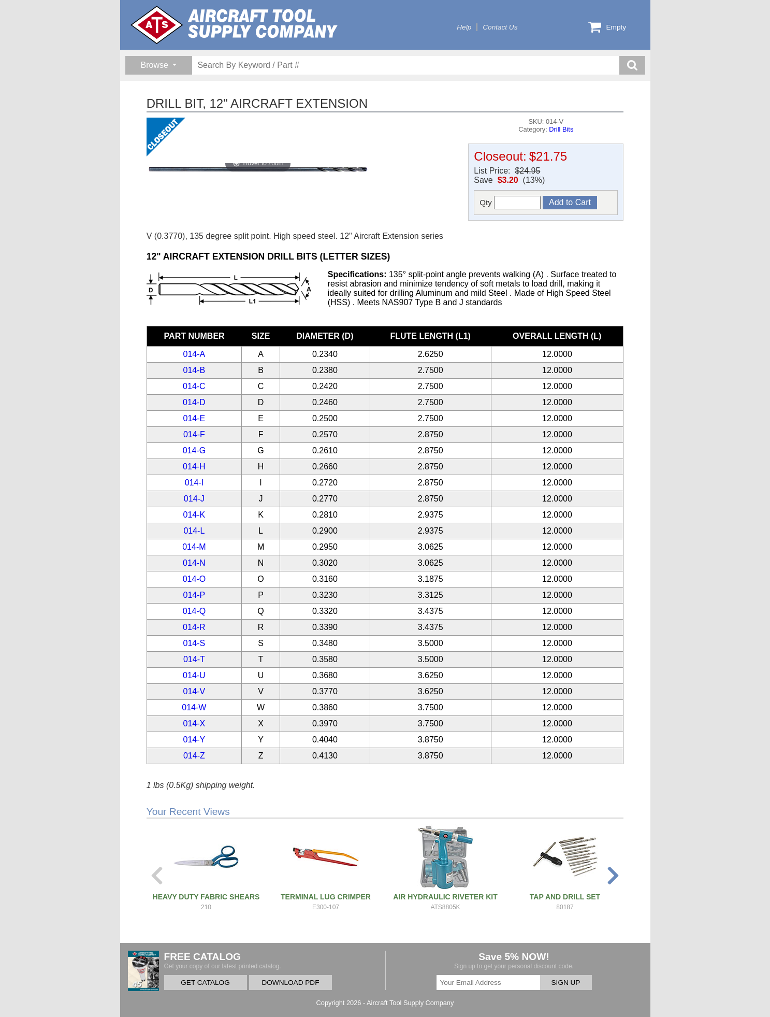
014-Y (194, 739)
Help (464, 27)
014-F (194, 434)
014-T (194, 659)
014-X (194, 723)
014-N (194, 562)
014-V (194, 691)
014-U (194, 675)
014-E (194, 418)
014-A (194, 354)
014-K (194, 514)
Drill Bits (561, 129)
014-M (194, 546)
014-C (194, 386)
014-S (194, 643)
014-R (194, 627)
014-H (194, 466)
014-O (194, 579)
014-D (194, 402)
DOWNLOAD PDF (290, 982)
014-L (194, 530)
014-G (194, 450)
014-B (194, 370)
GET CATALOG (205, 982)
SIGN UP (565, 982)
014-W (194, 707)
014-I (194, 482)
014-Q (194, 611)
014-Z (194, 755)
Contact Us (500, 27)
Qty (510, 202)
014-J (194, 498)
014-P (194, 595)
